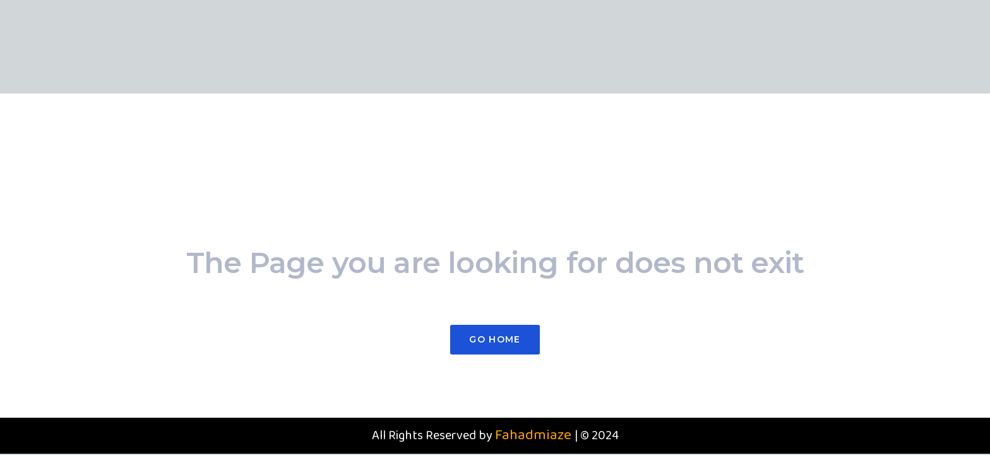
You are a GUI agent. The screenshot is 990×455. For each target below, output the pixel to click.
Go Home (494, 339)
